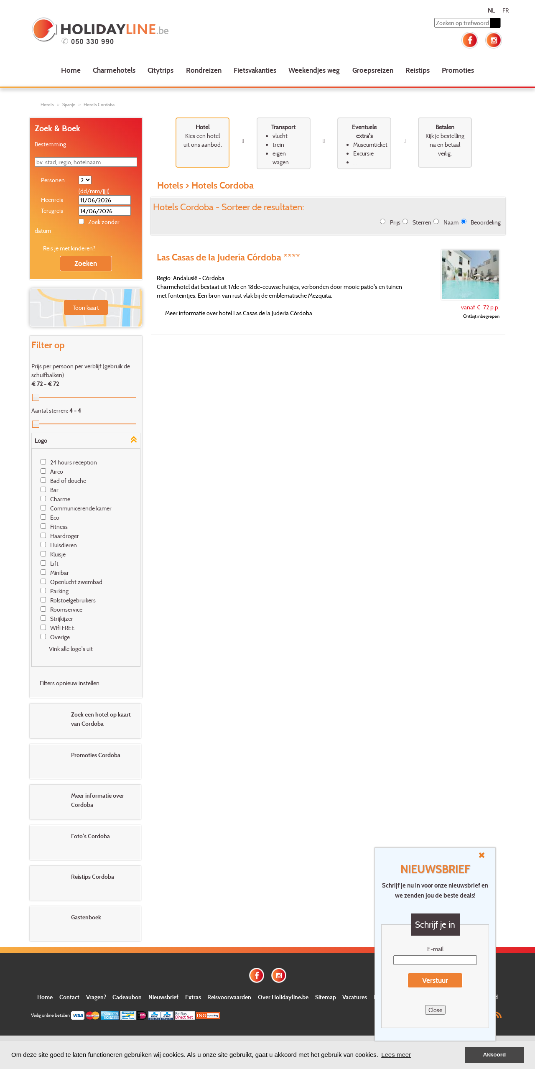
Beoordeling (486, 222)
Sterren (422, 222)
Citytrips (160, 70)
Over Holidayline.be (283, 996)
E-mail (435, 948)
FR (505, 10)
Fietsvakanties (255, 70)
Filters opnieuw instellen (69, 682)
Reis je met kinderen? (69, 248)
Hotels (47, 104)
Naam (451, 222)
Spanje (68, 104)
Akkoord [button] (494, 1054)
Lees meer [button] (396, 1054)
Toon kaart (86, 307)
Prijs (395, 222)
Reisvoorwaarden (229, 996)
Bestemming (50, 144)
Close (435, 1009)
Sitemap (325, 996)
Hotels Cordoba (99, 104)
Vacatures (354, 996)
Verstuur (435, 980)
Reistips (417, 70)
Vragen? (96, 996)
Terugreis (52, 210)
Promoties (458, 70)
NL (491, 10)
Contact (69, 996)
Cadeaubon (127, 996)
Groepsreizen (372, 70)
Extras (193, 996)
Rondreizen (204, 70)
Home (71, 70)
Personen (53, 180)
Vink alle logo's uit (71, 648)
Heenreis (52, 199)
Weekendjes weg (314, 70)
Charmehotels (114, 70)
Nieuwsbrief (163, 996)
